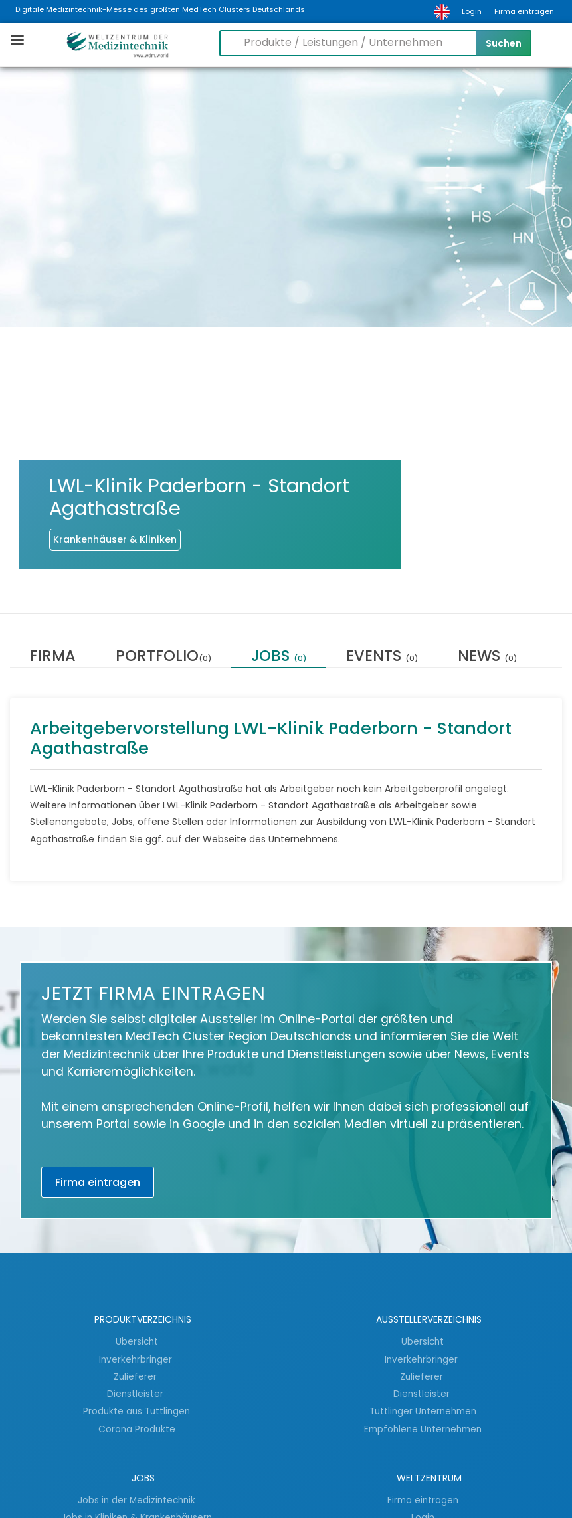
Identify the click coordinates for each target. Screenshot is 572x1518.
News (487, 657)
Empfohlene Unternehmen (423, 1429)
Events (382, 657)
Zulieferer (136, 1376)
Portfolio (163, 657)
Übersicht (137, 1341)
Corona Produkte (136, 1429)
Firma (53, 657)
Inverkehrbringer (137, 1359)
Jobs (278, 657)
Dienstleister (136, 1394)
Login (472, 11)
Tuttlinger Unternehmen (422, 1411)
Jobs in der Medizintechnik (136, 1500)
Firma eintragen (524, 11)
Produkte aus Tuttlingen (136, 1411)
